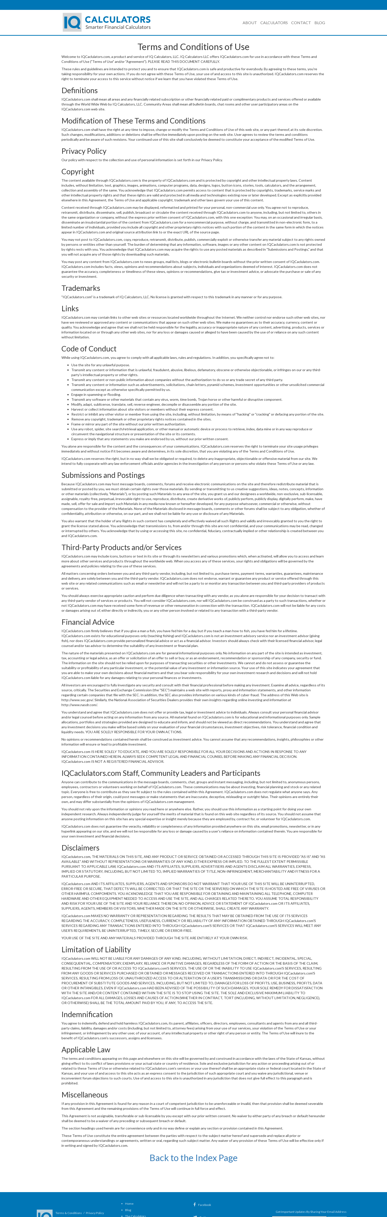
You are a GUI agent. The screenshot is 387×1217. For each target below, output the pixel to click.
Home (129, 1203)
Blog (319, 22)
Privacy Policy (95, 1213)
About (250, 22)
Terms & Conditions (69, 1213)
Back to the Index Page (194, 1157)
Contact (301, 22)
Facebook (202, 1205)
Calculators (274, 22)
